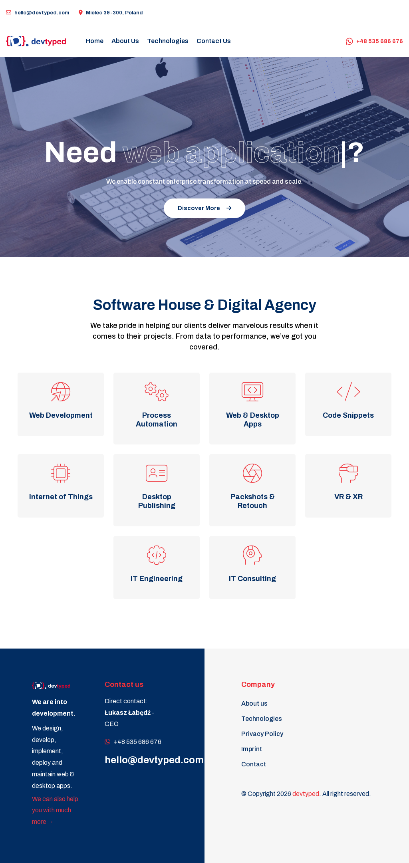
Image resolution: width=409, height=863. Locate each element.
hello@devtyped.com (37, 13)
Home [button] (94, 41)
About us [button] (125, 41)
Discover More (204, 208)
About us (254, 703)
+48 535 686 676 (374, 41)
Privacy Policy (262, 733)
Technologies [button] (168, 41)
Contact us (214, 41)
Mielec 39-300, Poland (111, 13)
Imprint (251, 749)
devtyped (305, 793)
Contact (253, 764)
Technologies (261, 718)
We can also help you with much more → (55, 810)
